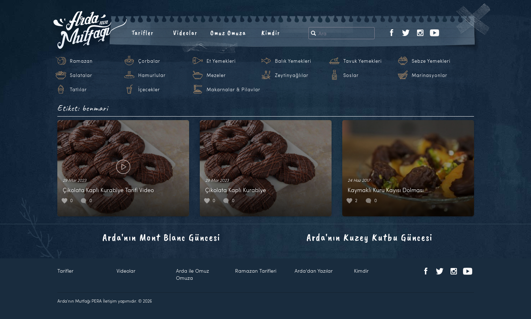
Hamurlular (152, 75)
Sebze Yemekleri (431, 61)
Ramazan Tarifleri (255, 270)
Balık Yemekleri (293, 61)
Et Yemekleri (221, 61)
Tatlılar (78, 89)
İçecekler (149, 89)
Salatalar (81, 75)
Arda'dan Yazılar (314, 270)
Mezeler (216, 75)
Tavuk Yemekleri (362, 61)
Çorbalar (149, 61)
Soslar (351, 75)
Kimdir (270, 33)
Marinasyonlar (429, 75)
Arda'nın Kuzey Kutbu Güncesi (370, 237)
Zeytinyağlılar (291, 75)
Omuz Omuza (228, 33)
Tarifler (142, 33)
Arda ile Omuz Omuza (192, 274)
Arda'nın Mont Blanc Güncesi (161, 237)
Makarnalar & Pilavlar (233, 89)
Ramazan (81, 61)
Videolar (185, 33)
